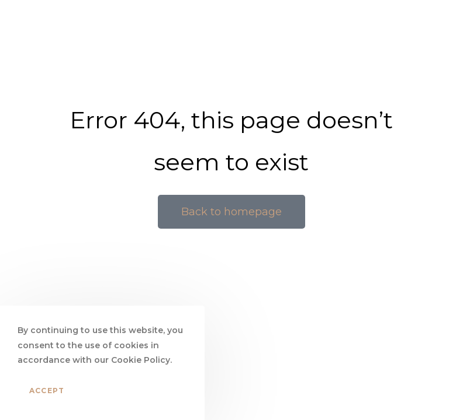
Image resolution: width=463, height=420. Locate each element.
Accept (46, 390)
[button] (231, 212)
